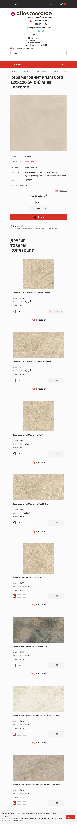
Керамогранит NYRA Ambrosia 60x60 (28, 435)
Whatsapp (43, 31)
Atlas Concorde (41, 71)
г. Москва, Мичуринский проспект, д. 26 (40, 35)
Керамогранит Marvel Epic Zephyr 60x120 (30, 646)
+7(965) (39, 24)
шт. (43, 202)
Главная (13, 71)
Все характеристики (17, 185)
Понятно (70, 817)
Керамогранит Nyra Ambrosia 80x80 (28, 577)
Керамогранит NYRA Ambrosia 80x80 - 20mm (31, 293)
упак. (37, 202)
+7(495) (39, 20)
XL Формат (54, 71)
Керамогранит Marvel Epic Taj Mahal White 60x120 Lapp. (36, 715)
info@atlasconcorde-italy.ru (40, 28)
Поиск (64, 53)
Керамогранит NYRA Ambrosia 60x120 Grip (30, 504)
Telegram (39, 31)
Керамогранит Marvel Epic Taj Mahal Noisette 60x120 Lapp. (37, 784)
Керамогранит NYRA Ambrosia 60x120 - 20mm (32, 362)
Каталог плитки (26, 71)
